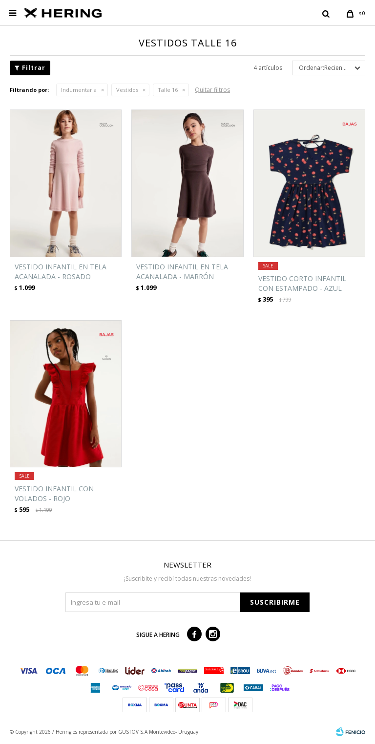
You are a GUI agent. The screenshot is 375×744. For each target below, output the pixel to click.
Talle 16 (168, 89)
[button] (325, 13)
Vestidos (127, 89)
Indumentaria (79, 89)
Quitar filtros (212, 90)
